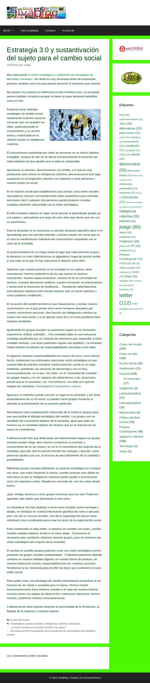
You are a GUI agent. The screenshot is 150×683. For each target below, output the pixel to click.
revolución (74, 623)
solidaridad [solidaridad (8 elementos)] (128, 285)
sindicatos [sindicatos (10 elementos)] (126, 281)
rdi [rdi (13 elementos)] (136, 263)
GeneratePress (92, 677)
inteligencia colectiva (56, 623)
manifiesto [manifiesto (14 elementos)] (127, 237)
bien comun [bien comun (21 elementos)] (129, 132)
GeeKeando (127, 368)
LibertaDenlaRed (130, 403)
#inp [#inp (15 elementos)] (124, 114)
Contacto (50, 30)
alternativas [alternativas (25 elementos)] (130, 128)
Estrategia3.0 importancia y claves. (59, 386)
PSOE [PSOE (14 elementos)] (125, 263)
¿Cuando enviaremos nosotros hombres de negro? (38, 627)
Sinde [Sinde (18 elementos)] (131, 276)
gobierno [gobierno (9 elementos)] (127, 207)
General (124, 373)
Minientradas (127, 412)
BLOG (10, 30)
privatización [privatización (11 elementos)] (127, 250)
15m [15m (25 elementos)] (125, 123)
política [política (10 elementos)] (124, 246)
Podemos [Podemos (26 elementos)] (129, 241)
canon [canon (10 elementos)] (124, 137)
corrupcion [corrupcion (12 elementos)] (132, 150)
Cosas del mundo (20, 620)
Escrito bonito (128, 363)
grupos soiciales (35, 623)
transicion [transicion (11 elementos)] (126, 289)
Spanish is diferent (131, 436)
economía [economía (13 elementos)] (127, 192)
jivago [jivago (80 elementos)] (130, 226)
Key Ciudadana (30, 30)
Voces (123, 451)
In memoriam (132, 378)
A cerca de (68, 30)
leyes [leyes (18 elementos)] (125, 232)
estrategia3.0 (18, 623)
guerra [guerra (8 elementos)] (138, 207)
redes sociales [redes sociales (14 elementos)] (129, 267)
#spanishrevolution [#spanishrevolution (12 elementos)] (131, 119)
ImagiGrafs (126, 388)
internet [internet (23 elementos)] (127, 221)
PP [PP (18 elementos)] (135, 245)
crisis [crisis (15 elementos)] (124, 154)
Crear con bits (128, 353)
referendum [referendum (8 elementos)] (125, 272)
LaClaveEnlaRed (130, 393)
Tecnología (126, 446)
